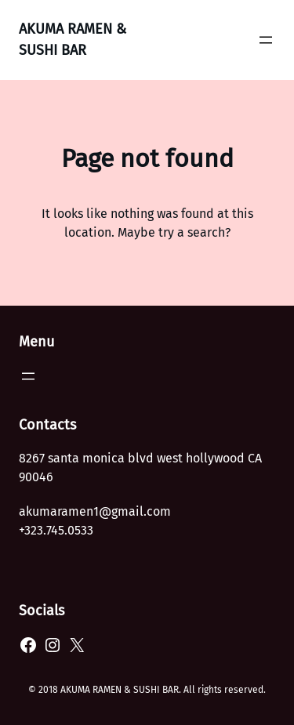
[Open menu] (265, 40)
